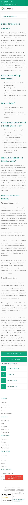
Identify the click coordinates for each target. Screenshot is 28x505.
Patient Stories (5, 408)
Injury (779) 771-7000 (9, 4)
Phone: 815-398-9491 (7, 473)
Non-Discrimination (6, 413)
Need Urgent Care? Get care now (14, 477)
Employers (4, 426)
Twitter (3, 463)
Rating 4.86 (7, 497)
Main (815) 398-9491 (6, 2)
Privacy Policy (5, 432)
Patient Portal (5, 421)
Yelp (2, 458)
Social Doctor (17, 501)
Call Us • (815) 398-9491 (14, 354)
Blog (2, 423)
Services (3, 442)
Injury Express (5, 445)
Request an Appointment (14, 359)
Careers (3, 411)
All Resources (5, 429)
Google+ (3, 461)
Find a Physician (5, 405)
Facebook (4, 455)
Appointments (5, 448)
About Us (3, 402)
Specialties (4, 439)
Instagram (4, 466)
